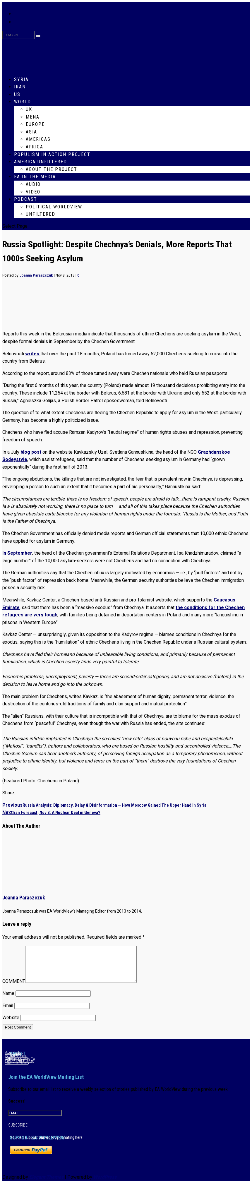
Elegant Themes (46, 1184)
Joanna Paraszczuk (36, 275)
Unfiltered (40, 214)
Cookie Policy (17, 1069)
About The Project (51, 169)
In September (17, 553)
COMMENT (13, 988)
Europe (35, 124)
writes (32, 353)
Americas (38, 139)
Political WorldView (54, 207)
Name (8, 1000)
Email (7, 1012)
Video (33, 192)
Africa (34, 147)
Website (10, 1024)
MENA (33, 117)
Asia (31, 132)
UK (29, 109)
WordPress (104, 1184)
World (22, 101)
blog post (30, 452)
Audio (33, 184)
